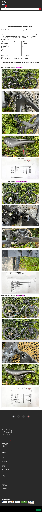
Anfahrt (3, 471)
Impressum (3, 475)
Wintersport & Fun (5, 464)
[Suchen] (40, 9)
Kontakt (3, 474)
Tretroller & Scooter (5, 456)
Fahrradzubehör (4, 461)
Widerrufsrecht (4, 486)
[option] (20, 124)
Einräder (3, 457)
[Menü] (2, 7)
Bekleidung (3, 462)
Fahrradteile (4, 460)
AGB (2, 478)
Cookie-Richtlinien (17, 508)
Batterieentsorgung (5, 488)
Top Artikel (3, 465)
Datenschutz (4, 476)
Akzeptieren (39, 510)
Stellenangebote (4, 472)
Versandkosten (4, 485)
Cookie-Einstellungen (27, 510)
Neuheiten (3, 466)
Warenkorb (3, 483)
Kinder (3, 458)
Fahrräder (3, 454)
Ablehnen (33, 510)
